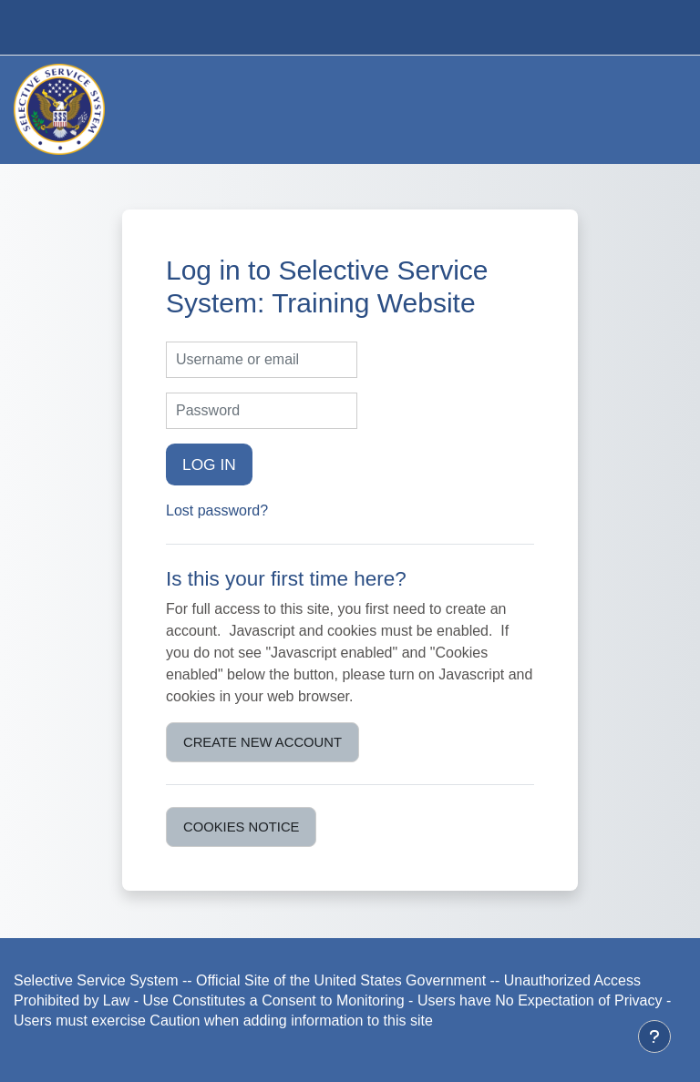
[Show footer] (654, 1036)
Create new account (262, 742)
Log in (209, 464)
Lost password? (217, 510)
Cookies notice (241, 827)
